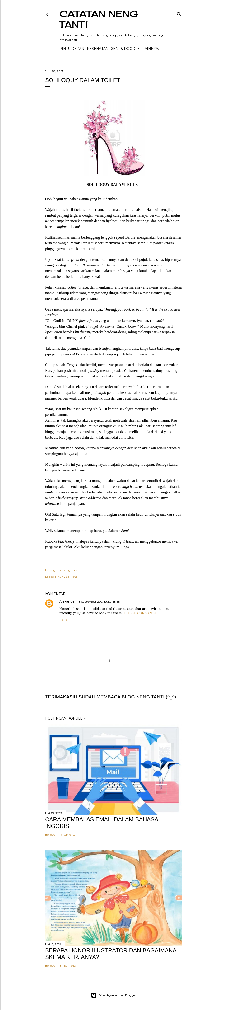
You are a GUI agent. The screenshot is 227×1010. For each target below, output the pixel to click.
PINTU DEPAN (71, 49)
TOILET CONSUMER (140, 613)
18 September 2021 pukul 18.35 (99, 601)
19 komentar (68, 834)
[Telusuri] (179, 13)
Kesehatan (98, 49)
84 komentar (69, 965)
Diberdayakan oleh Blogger (113, 995)
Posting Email (69, 570)
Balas (64, 620)
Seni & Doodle (125, 49)
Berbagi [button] (50, 570)
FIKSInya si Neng (66, 576)
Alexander (67, 601)
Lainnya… (151, 49)
